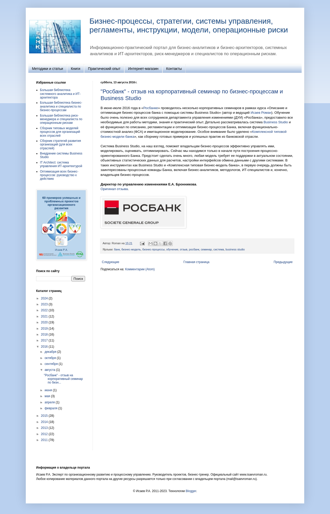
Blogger (191, 491)
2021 (45, 316)
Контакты (174, 69)
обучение (172, 249)
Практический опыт (104, 69)
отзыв (183, 249)
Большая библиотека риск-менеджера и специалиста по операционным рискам (61, 119)
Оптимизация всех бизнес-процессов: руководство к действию (59, 175)
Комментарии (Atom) (140, 269)
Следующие (110, 262)
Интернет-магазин (143, 69)
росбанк (194, 249)
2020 (45, 322)
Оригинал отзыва (114, 189)
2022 (45, 310)
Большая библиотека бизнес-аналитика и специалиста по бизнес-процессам (61, 106)
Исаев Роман (261, 113)
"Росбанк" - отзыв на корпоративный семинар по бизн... (63, 379)
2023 (45, 304)
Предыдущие (283, 262)
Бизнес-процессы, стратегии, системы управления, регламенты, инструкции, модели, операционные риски (188, 25)
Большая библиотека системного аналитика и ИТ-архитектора (60, 93)
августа (50, 370)
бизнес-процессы (153, 249)
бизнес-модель (131, 249)
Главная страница (197, 262)
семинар (206, 249)
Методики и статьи (47, 69)
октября (51, 358)
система (218, 249)
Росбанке (150, 108)
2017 (45, 340)
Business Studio (275, 122)
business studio (235, 249)
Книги (75, 69)
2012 (45, 434)
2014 (45, 422)
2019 (45, 328)
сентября (52, 364)
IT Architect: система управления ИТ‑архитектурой (61, 164)
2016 (45, 346)
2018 (45, 334)
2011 (45, 440)
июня (49, 390)
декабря (51, 352)
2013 (45, 428)
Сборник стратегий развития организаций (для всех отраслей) (60, 144)
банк (117, 249)
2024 (45, 298)
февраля (51, 408)
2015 (45, 416)
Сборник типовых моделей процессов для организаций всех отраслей (60, 131)
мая (48, 396)
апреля (50, 402)
